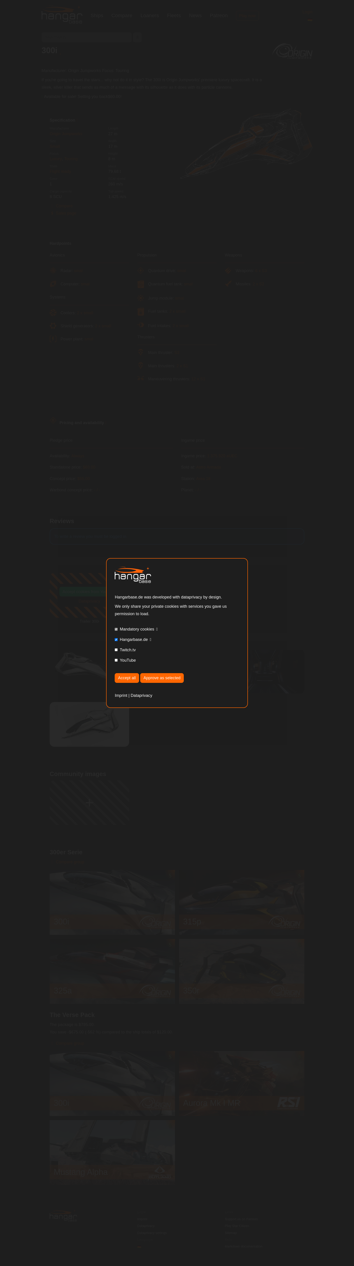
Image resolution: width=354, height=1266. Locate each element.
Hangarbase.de (134, 639)
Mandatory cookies (137, 629)
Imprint (121, 695)
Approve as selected (162, 678)
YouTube (128, 660)
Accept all (127, 678)
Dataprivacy (141, 695)
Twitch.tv (128, 650)
